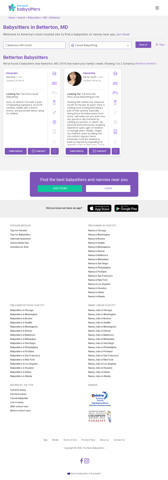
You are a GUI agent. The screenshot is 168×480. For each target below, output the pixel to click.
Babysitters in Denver (21, 331)
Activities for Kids (19, 247)
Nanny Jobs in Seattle (99, 322)
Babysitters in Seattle (21, 322)
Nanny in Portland (97, 271)
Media (55, 440)
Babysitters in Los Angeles (24, 364)
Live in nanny (16, 402)
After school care (19, 406)
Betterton (55, 17)
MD (45, 17)
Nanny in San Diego (98, 263)
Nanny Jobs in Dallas (99, 372)
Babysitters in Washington (23, 314)
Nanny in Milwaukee (98, 259)
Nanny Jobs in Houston (100, 368)
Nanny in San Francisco (100, 276)
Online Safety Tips (19, 243)
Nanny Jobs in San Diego (101, 343)
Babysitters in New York (22, 359)
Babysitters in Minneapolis (24, 326)
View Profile (16, 151)
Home (11, 17)
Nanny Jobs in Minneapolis (102, 326)
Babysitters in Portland (22, 351)
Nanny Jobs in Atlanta (99, 376)
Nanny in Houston (97, 288)
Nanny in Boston (96, 238)
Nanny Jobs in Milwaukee (101, 339)
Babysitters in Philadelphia (24, 347)
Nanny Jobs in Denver (99, 331)
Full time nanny (18, 390)
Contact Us (119, 440)
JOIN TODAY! (60, 188)
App (45, 440)
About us (104, 440)
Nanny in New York (97, 280)
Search (21, 17)
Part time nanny (18, 394)
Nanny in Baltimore (98, 255)
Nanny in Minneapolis (99, 247)
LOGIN (108, 188)
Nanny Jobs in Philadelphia (102, 347)
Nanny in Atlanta (96, 296)
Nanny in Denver (96, 251)
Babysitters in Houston (22, 368)
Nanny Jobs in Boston (99, 318)
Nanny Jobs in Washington (102, 314)
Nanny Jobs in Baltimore (101, 335)
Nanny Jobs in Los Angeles (102, 364)
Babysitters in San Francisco (25, 355)
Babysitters (34, 17)
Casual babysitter (19, 398)
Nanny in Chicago (97, 230)
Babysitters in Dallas (20, 372)
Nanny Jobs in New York (100, 359)
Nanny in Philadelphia (99, 267)
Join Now (122, 34)
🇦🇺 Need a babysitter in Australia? (84, 473)
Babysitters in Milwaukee (23, 339)
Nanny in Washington (99, 234)
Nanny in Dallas (96, 292)
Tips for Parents (18, 230)
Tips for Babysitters (20, 234)
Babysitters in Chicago (22, 310)
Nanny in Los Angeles (99, 284)
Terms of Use (70, 440)
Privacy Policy (88, 440)
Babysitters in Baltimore (22, 335)
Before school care (20, 410)
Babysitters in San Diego (23, 343)
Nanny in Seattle (96, 243)
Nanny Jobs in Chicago (100, 310)
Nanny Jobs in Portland (100, 351)
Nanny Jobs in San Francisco (103, 355)
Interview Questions (20, 238)
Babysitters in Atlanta (21, 376)
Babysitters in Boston (21, 318)
